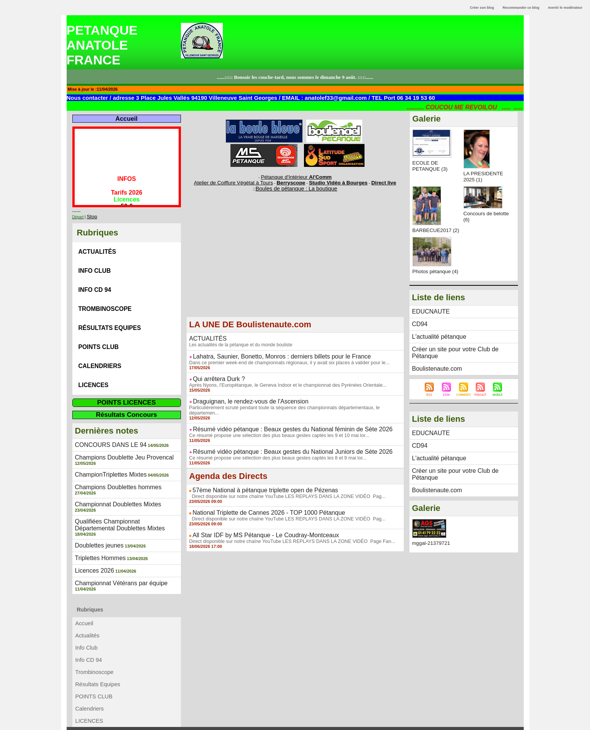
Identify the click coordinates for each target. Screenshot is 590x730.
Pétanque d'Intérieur (296, 176)
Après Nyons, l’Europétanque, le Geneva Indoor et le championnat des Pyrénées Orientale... (283, 380)
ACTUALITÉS (205, 336)
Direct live (368, 181)
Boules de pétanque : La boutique (296, 186)
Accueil (126, 118)
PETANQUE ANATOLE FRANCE (102, 45)
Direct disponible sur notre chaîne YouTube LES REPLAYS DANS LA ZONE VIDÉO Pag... (282, 483)
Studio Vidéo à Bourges (330, 181)
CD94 (419, 335)
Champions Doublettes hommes (113, 463)
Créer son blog (482, 8)
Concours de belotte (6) (479, 216)
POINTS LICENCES (126, 381)
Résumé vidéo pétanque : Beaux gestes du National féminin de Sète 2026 (280, 418)
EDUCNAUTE (428, 323)
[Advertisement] (295, 260)
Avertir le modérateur (565, 8)
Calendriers (100, 348)
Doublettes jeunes (96, 505)
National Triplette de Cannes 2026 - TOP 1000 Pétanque (259, 499)
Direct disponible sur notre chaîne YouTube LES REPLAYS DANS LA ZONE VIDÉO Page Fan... (287, 526)
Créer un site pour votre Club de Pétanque (462, 359)
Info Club (94, 264)
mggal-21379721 (432, 534)
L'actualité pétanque (436, 347)
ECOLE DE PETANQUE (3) (431, 166)
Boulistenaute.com (434, 371)
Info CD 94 (95, 281)
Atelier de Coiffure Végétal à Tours (244, 181)
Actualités (97, 247)
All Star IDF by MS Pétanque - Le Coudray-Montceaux (256, 521)
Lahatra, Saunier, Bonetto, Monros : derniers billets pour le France (271, 353)
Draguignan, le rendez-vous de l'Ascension (243, 396)
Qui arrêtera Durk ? (215, 374)
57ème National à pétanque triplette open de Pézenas (256, 477)
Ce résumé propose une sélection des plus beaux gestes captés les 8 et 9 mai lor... (273, 445)
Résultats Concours (126, 393)
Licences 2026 (92, 528)
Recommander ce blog (521, 8)
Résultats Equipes (111, 314)
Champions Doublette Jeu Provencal (118, 435)
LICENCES (93, 364)
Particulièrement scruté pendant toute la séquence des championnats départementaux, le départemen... (294, 402)
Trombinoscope (106, 297)
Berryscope (291, 181)
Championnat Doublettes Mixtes (112, 475)
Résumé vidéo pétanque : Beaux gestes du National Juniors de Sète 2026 (280, 440)
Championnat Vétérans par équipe (115, 540)
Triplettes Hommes (97, 517)
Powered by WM (294, 724)
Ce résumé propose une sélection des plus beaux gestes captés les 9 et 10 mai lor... (274, 423)
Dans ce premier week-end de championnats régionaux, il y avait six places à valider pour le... (284, 358)
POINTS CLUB (99, 331)
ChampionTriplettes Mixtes (106, 451)
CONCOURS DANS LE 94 (106, 423)
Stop (91, 214)
